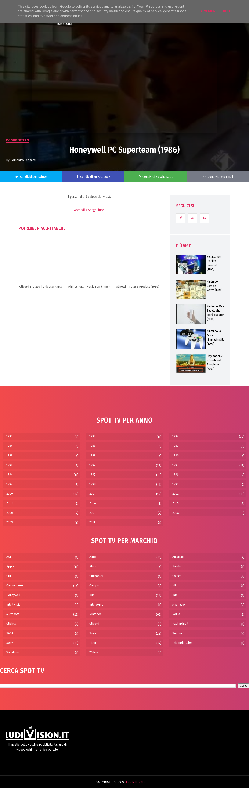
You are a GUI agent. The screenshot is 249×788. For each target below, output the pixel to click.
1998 (92, 484)
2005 (175, 503)
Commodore (14, 585)
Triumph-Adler (182, 643)
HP (174, 585)
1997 (9, 484)
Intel (175, 595)
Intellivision (14, 604)
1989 (92, 455)
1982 (9, 436)
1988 (9, 455)
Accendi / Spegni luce (89, 210)
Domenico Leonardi (23, 160)
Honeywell (13, 595)
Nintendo (95, 614)
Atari (92, 566)
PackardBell (180, 624)
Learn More (206, 11)
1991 (9, 465)
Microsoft (12, 614)
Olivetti (94, 624)
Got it (226, 11)
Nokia (176, 614)
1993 (175, 465)
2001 (92, 493)
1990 (175, 455)
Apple (10, 566)
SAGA (9, 633)
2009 (9, 522)
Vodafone (12, 652)
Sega (92, 633)
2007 (92, 513)
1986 (92, 446)
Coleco (176, 576)
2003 (9, 503)
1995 (92, 474)
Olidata (11, 624)
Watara (93, 652)
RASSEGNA (64, 24)
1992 (92, 465)
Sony (9, 643)
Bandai (176, 566)
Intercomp (96, 604)
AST (8, 557)
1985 (9, 446)
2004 (92, 503)
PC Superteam (17, 140)
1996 (175, 474)
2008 (175, 513)
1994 (9, 474)
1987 (175, 446)
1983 (92, 436)
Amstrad (178, 557)
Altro (92, 557)
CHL (8, 576)
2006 (9, 513)
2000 (9, 493)
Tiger (92, 643)
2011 (92, 522)
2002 (175, 493)
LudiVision (135, 782)
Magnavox (178, 604)
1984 (175, 436)
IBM (91, 595)
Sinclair (177, 633)
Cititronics (96, 576)
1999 (175, 484)
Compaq (94, 585)
